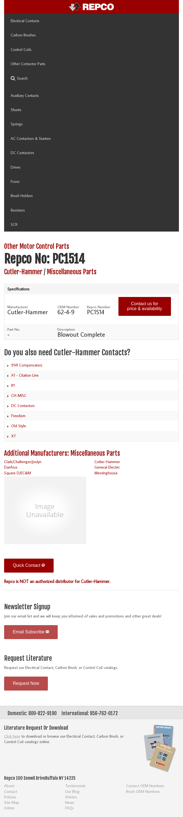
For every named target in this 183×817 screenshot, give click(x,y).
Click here (12, 736)
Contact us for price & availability (144, 306)
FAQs (69, 807)
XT (13, 436)
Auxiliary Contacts (25, 95)
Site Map (11, 802)
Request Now (26, 683)
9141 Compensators (26, 365)
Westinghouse (106, 472)
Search (19, 78)
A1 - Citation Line (25, 375)
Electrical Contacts (25, 20)
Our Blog (72, 791)
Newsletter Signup (27, 607)
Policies (10, 796)
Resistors (18, 210)
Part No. (13, 329)
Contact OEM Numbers (145, 785)
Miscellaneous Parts (72, 272)
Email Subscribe (31, 632)
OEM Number (68, 306)
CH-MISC (19, 395)
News (69, 802)
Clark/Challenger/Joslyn (22, 461)
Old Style (18, 425)
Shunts (16, 109)
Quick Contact (29, 565)
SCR (14, 224)
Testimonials (75, 785)
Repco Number (98, 306)
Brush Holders (22, 195)
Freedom (18, 415)
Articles (71, 796)
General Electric (107, 467)
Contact (10, 791)
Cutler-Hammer (23, 272)
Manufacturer (17, 306)
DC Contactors (22, 152)
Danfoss (11, 467)
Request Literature (28, 658)
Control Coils (21, 49)
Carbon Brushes (23, 35)
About (9, 785)
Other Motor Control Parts (36, 246)
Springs (17, 124)
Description (66, 329)
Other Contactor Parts (28, 63)
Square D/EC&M (17, 472)
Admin (9, 807)
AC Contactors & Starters (31, 138)
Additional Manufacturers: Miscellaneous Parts (62, 453)
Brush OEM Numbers (143, 791)
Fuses (15, 181)
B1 (13, 385)
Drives (16, 167)
